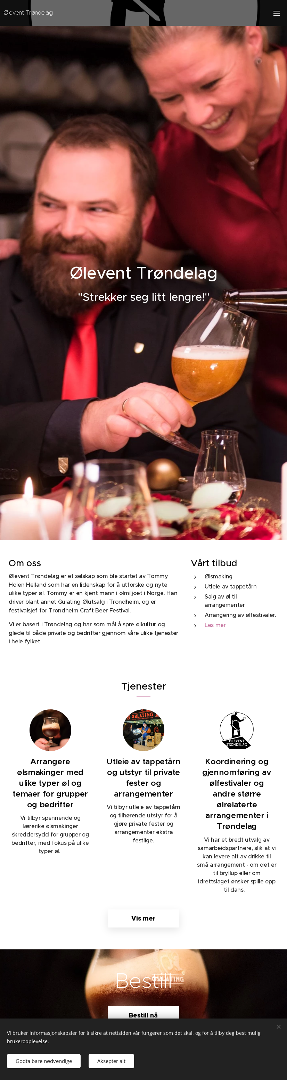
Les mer (215, 624)
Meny (276, 13)
